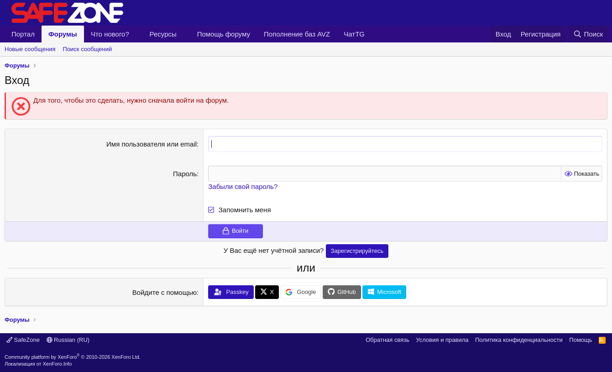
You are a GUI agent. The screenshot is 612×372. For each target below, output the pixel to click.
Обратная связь (387, 339)
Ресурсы (163, 34)
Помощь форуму (223, 34)
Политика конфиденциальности (519, 339)
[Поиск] (588, 34)
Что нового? (110, 34)
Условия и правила (442, 339)
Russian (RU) (68, 339)
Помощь (580, 339)
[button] (136, 34)
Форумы (62, 34)
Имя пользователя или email (151, 144)
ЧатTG (354, 34)
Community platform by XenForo (73, 356)
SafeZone (23, 339)
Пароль (185, 174)
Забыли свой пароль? (242, 186)
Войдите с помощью (164, 292)
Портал (23, 34)
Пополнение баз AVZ (297, 34)
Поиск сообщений (87, 49)
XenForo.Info (57, 364)
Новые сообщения (30, 49)
